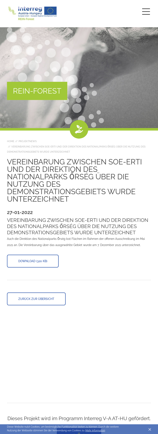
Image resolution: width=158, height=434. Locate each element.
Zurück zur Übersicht (36, 299)
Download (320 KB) (32, 261)
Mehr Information (95, 430)
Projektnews (28, 141)
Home (10, 141)
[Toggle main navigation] (146, 11)
